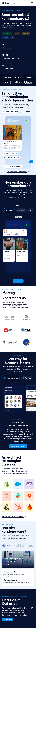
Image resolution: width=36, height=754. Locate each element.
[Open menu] (32, 3)
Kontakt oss (8, 619)
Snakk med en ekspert (18, 446)
